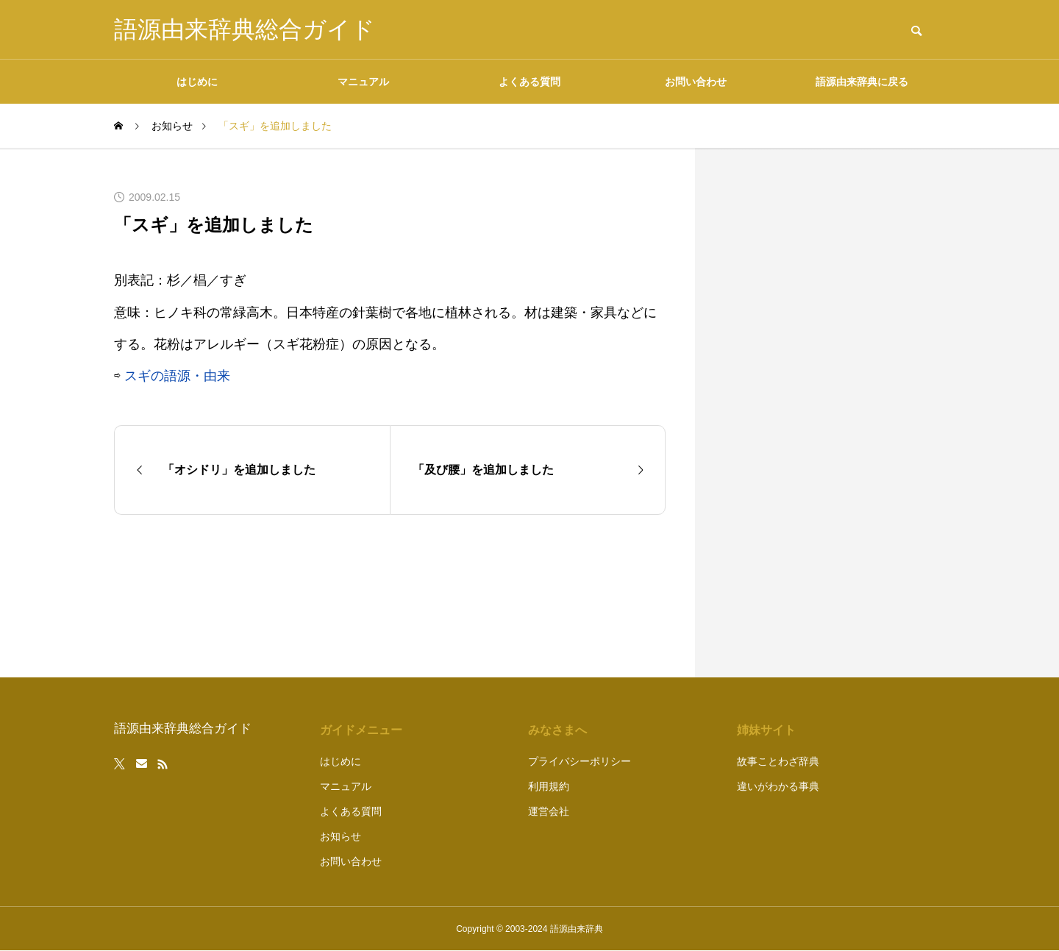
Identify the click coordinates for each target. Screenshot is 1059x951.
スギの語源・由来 (177, 375)
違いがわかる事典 (778, 786)
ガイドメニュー (361, 730)
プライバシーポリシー (579, 761)
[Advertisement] (834, 412)
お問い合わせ (696, 82)
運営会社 (548, 811)
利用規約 (548, 786)
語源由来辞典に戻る (862, 82)
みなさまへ (557, 730)
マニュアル (363, 82)
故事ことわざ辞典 (778, 761)
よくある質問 (529, 82)
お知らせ (340, 836)
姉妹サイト (766, 730)
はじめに (197, 82)
